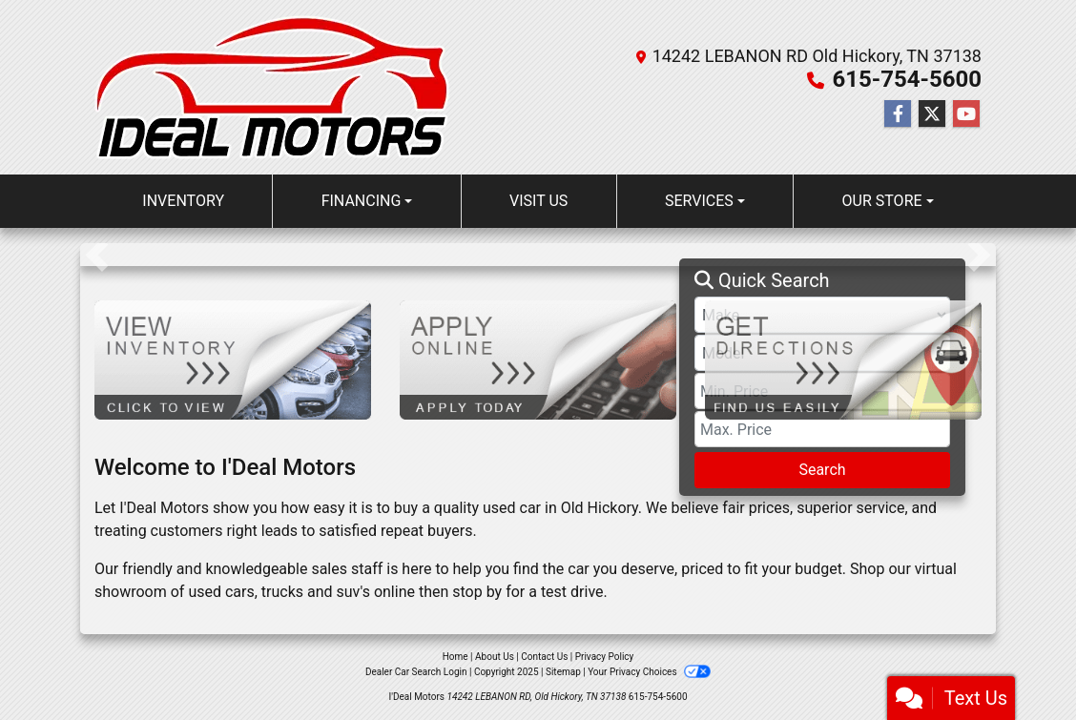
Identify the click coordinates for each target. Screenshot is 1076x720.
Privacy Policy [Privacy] (604, 656)
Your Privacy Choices (649, 672)
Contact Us (544, 656)
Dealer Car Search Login (416, 672)
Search (821, 470)
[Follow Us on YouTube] (966, 114)
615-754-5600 (907, 79)
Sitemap (563, 672)
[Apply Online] (538, 359)
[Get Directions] (843, 359)
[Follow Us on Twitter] (932, 114)
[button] (97, 254)
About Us (494, 656)
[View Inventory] (232, 359)
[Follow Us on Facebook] (897, 114)
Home (455, 656)
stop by (477, 592)
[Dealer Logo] (271, 87)
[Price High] (822, 429)
